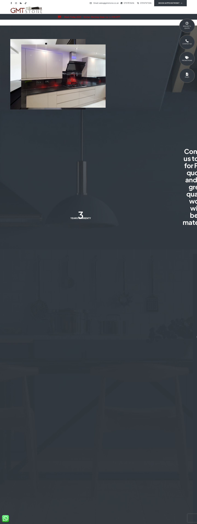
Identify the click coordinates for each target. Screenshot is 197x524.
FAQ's (187, 77)
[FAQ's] (187, 74)
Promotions (187, 60)
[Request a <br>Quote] (187, 23)
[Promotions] (187, 57)
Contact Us (187, 44)
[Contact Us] (187, 40)
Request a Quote (187, 27)
